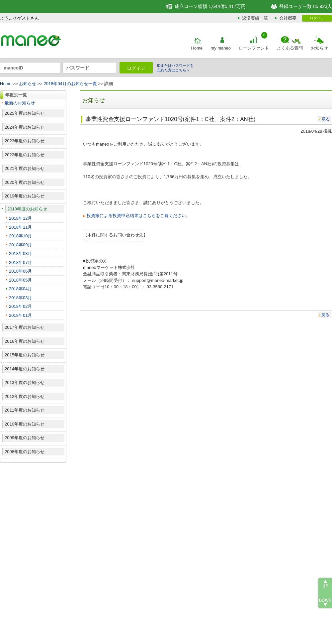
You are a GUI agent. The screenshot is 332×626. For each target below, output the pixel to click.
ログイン (317, 18)
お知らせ (319, 48)
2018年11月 (20, 227)
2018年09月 (20, 244)
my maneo (220, 48)
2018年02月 (20, 306)
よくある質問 (290, 48)
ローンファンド (254, 48)
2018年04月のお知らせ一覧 (70, 83)
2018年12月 (20, 218)
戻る (326, 119)
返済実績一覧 (255, 18)
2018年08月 (20, 253)
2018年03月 (20, 297)
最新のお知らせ (20, 102)
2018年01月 (20, 315)
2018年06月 (20, 271)
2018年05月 (20, 280)
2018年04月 (20, 288)
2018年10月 (20, 235)
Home (197, 48)
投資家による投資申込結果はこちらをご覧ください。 (138, 215)
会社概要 (287, 18)
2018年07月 (20, 262)
